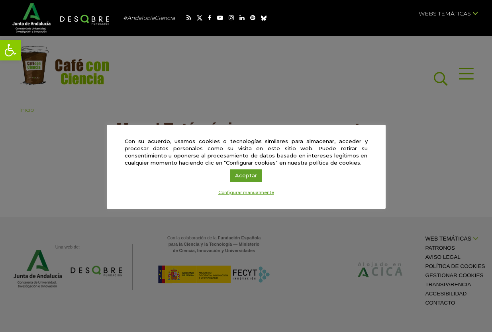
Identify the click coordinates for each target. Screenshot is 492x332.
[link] (10, 50)
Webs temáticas (448, 13)
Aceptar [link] (246, 175)
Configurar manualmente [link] (246, 192)
